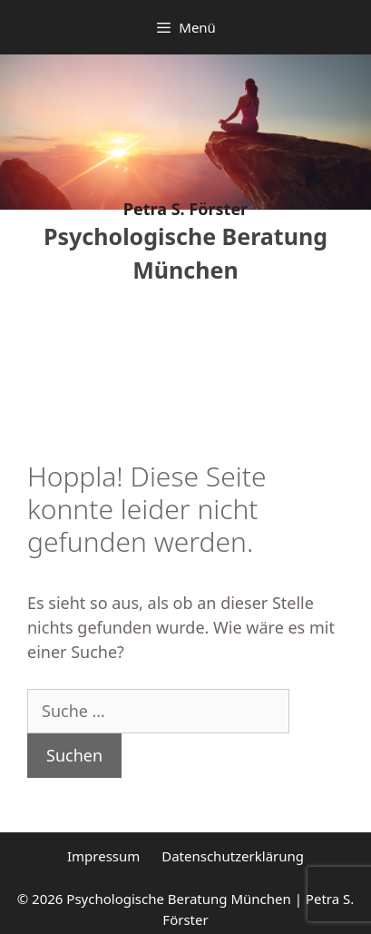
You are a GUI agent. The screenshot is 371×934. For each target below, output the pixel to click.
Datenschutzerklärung (232, 856)
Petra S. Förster (185, 209)
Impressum (103, 856)
